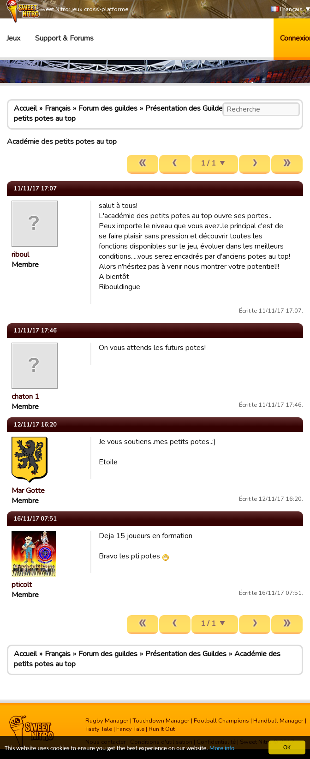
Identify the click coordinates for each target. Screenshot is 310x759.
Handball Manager (278, 721)
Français (287, 9)
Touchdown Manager (161, 721)
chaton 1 (25, 396)
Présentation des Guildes (186, 108)
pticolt (22, 585)
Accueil (25, 108)
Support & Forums (64, 38)
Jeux (13, 38)
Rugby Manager (107, 721)
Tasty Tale (98, 729)
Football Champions (221, 721)
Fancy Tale (130, 729)
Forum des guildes (107, 108)
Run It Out (162, 729)
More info (221, 749)
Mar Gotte (28, 491)
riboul (20, 254)
